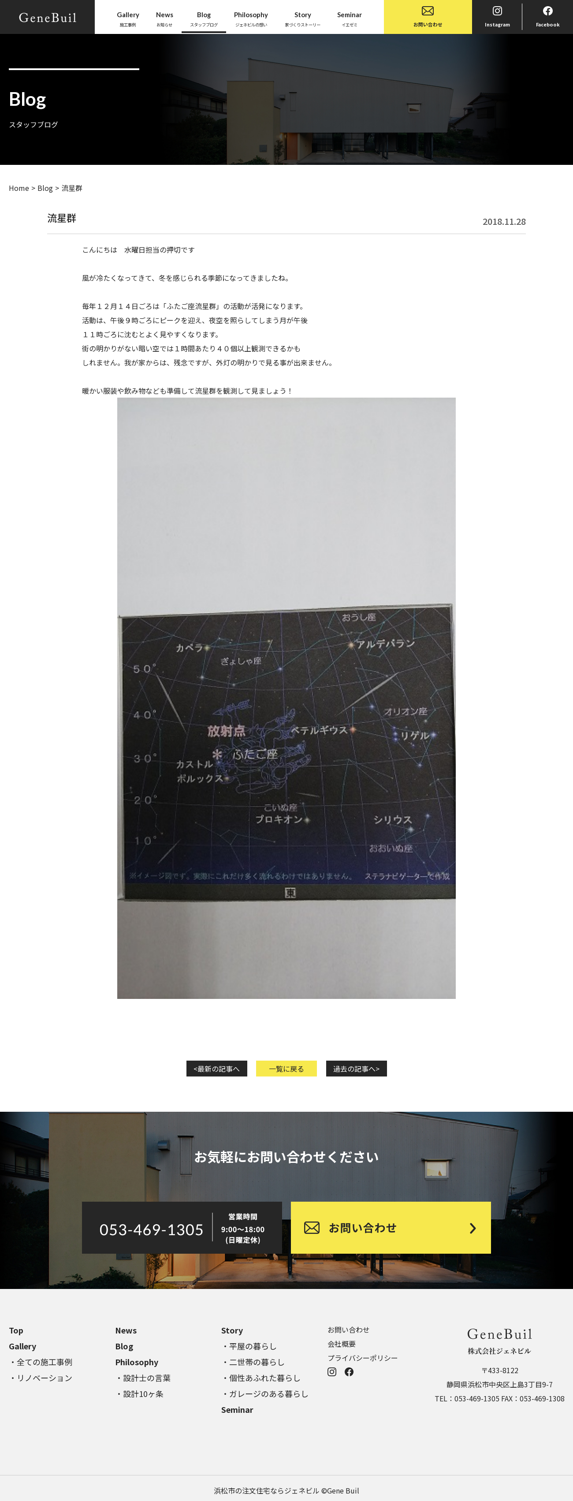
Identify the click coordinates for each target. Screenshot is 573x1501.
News (126, 1330)
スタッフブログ (204, 18)
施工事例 (128, 18)
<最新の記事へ (216, 1068)
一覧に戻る (286, 1068)
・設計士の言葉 (143, 1377)
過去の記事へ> (356, 1068)
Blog (45, 188)
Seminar (237, 1409)
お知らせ (164, 18)
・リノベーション (40, 1377)
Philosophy (136, 1361)
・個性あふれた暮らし (261, 1377)
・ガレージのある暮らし (265, 1393)
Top (16, 1330)
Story (232, 1330)
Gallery (22, 1346)
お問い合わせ (428, 17)
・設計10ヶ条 (139, 1393)
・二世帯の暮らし (253, 1361)
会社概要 (341, 1343)
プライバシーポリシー (362, 1357)
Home (19, 188)
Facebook (548, 17)
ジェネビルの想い (251, 18)
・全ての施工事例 (40, 1361)
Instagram (497, 17)
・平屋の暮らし (249, 1346)
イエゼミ (349, 18)
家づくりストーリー (302, 18)
